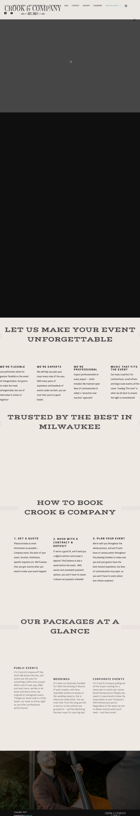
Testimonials (55, 6)
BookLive (28, 808)
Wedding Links (111, 6)
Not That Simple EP (37, 6)
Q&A (66, 6)
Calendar (97, 6)
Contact (75, 6)
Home (6, 6)
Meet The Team (19, 6)
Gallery (86, 6)
